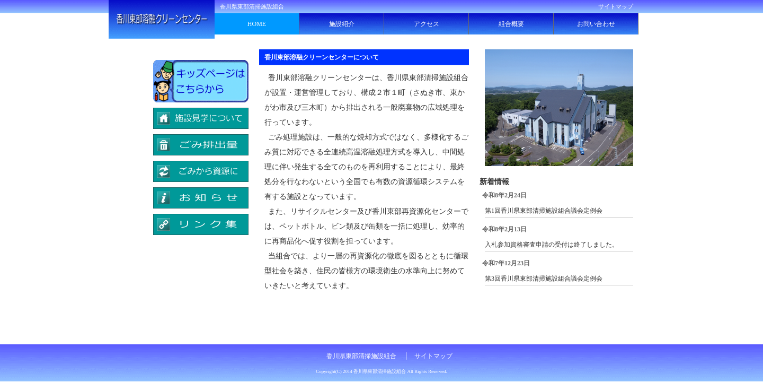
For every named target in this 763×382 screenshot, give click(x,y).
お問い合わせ (596, 24)
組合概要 (511, 24)
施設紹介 (341, 24)
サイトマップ (615, 6)
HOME (256, 24)
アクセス (426, 24)
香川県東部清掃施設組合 (361, 356)
